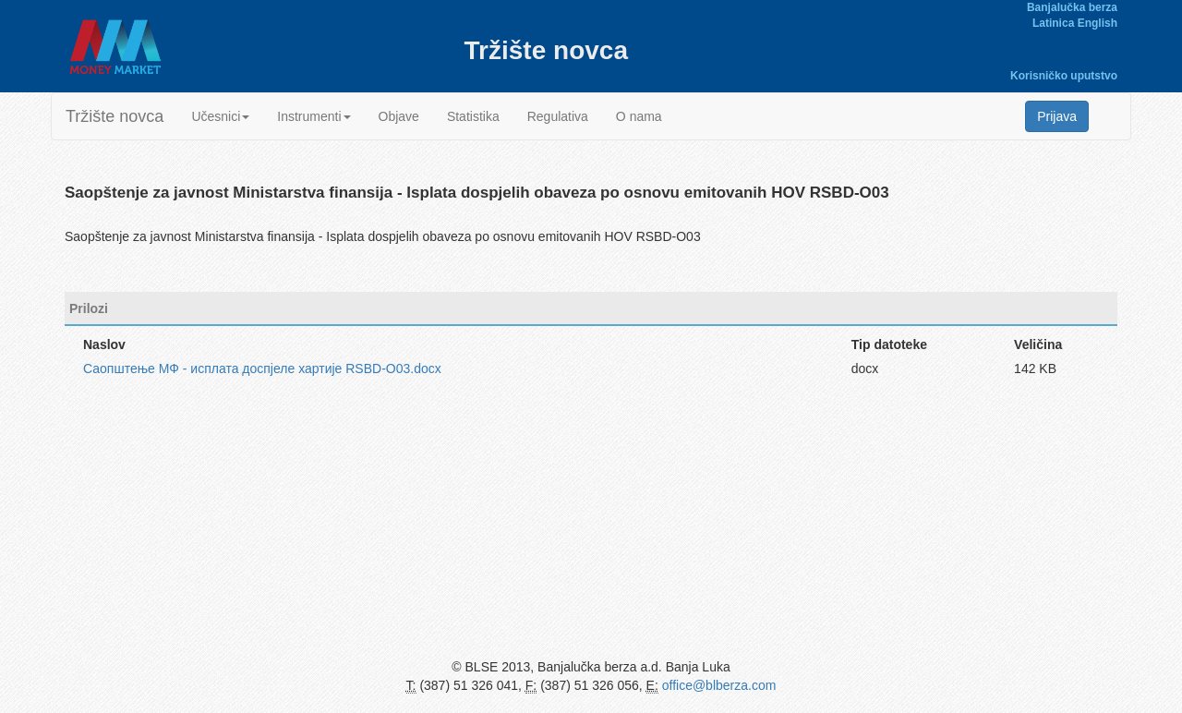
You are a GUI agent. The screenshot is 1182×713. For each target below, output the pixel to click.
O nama (639, 116)
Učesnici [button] (220, 116)
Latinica (1053, 23)
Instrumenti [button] (313, 116)
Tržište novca (114, 116)
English (1097, 23)
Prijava (1057, 116)
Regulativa (557, 116)
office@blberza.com (719, 685)
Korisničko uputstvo (1063, 75)
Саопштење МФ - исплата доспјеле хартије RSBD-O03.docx (262, 368)
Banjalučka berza (1072, 7)
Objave (399, 116)
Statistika (473, 116)
